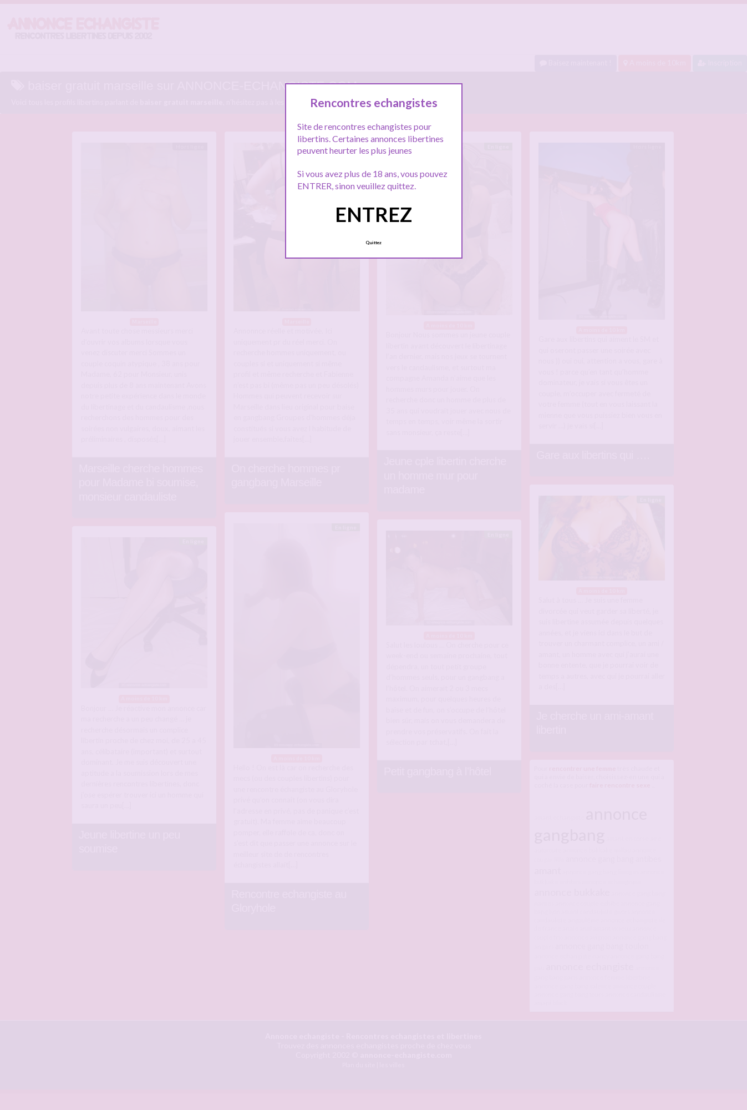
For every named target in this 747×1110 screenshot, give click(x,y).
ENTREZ (373, 214)
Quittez (373, 242)
